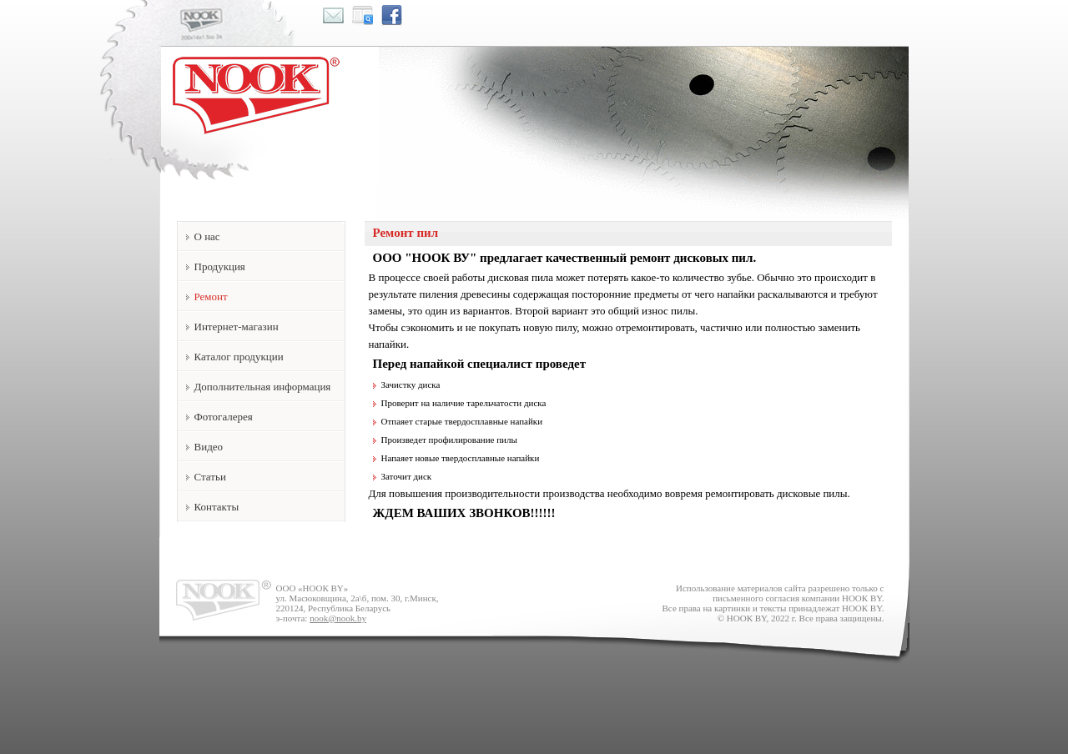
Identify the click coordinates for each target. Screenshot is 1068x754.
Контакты (216, 506)
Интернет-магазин (236, 326)
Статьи (210, 476)
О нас (207, 236)
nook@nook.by (338, 618)
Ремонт (211, 296)
